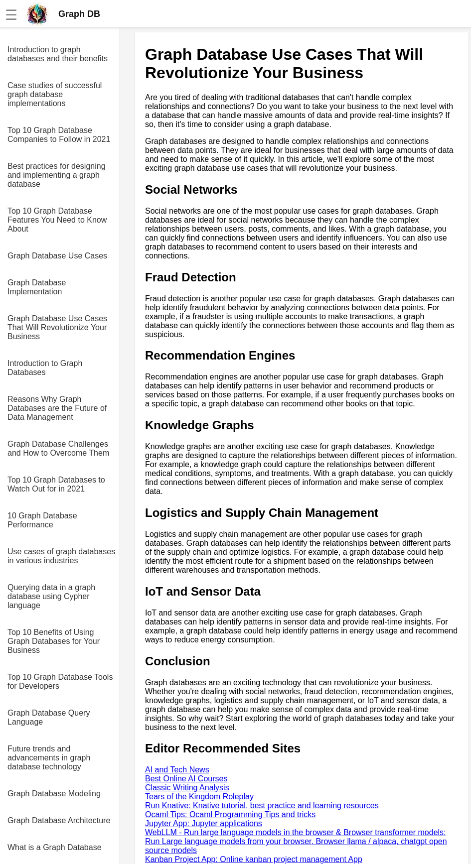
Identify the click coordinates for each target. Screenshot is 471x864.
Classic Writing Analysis (187, 787)
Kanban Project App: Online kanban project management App (253, 859)
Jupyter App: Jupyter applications (203, 823)
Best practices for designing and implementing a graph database (56, 175)
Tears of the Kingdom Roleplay (199, 796)
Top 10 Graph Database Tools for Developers (60, 681)
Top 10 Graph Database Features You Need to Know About (57, 220)
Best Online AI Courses (186, 778)
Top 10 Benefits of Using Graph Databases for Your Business (53, 641)
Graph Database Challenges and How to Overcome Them (58, 448)
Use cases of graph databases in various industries (61, 556)
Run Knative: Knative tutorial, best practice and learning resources (262, 805)
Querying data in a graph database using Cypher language (51, 596)
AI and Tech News (177, 769)
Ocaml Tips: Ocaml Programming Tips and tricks (230, 814)
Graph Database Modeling (54, 793)
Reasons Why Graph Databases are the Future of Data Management (57, 408)
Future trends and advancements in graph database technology (48, 757)
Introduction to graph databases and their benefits (57, 54)
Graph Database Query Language (48, 717)
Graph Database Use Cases (57, 255)
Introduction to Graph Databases (44, 367)
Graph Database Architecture (58, 820)
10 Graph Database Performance (42, 520)
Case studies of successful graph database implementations (54, 94)
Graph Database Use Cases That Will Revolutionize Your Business (57, 327)
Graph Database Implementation (36, 287)
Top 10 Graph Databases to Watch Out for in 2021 (56, 484)
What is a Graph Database (54, 847)
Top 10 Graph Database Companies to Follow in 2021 (58, 134)
